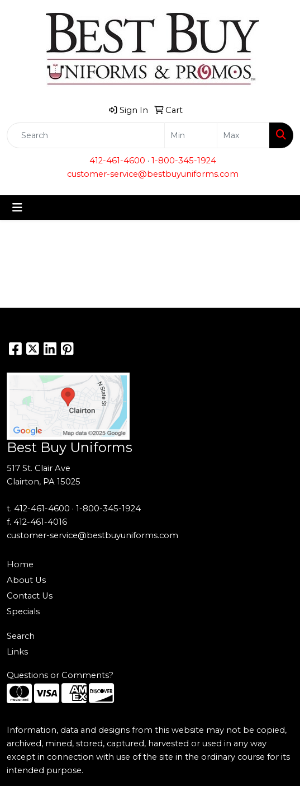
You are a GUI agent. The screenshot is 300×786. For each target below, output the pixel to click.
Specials (23, 611)
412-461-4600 (117, 161)
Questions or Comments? (60, 675)
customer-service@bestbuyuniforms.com (153, 174)
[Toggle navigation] (17, 207)
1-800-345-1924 (183, 161)
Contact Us (30, 596)
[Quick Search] (86, 135)
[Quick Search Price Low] (190, 135)
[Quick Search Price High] (243, 135)
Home (20, 564)
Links (17, 652)
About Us (26, 580)
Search (21, 636)
